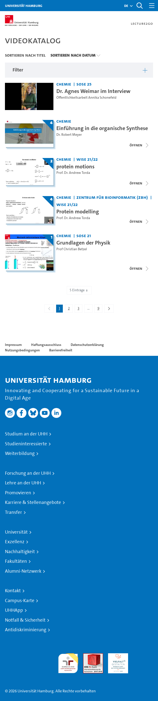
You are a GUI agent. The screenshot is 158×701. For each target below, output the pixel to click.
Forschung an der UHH (28, 473)
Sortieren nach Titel (25, 55)
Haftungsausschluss (46, 344)
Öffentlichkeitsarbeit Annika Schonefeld (86, 97)
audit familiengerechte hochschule (68, 662)
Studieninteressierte (26, 444)
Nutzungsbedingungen (22, 350)
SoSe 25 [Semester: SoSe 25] (83, 84)
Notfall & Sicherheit (25, 620)
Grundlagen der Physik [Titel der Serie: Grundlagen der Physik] (83, 242)
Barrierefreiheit (60, 350)
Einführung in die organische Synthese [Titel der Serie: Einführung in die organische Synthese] (102, 128)
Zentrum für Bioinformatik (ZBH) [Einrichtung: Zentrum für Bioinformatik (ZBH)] (112, 197)
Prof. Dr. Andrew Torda (73, 172)
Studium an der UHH (26, 434)
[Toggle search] (139, 5)
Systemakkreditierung (143, 656)
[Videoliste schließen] (139, 145)
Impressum (13, 344)
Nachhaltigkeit (20, 551)
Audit (87, 656)
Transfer (13, 512)
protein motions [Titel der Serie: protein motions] (75, 166)
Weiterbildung (20, 453)
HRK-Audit (117, 656)
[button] (126, 6)
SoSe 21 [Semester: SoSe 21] (83, 235)
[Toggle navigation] (152, 5)
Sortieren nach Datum (72, 55)
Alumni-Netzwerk (23, 571)
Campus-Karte (19, 600)
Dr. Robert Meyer (69, 134)
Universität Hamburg (23, 5)
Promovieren (18, 493)
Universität (16, 532)
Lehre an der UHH (23, 483)
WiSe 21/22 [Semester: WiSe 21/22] (87, 159)
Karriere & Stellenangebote (33, 502)
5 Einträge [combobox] (79, 290)
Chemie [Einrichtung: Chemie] (63, 84)
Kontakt (13, 591)
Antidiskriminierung (25, 630)
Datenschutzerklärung (87, 344)
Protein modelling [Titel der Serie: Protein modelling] (77, 211)
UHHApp (14, 610)
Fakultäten (16, 561)
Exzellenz (14, 542)
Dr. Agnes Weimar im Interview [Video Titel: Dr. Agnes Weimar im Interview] (93, 91)
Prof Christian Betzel (71, 249)
